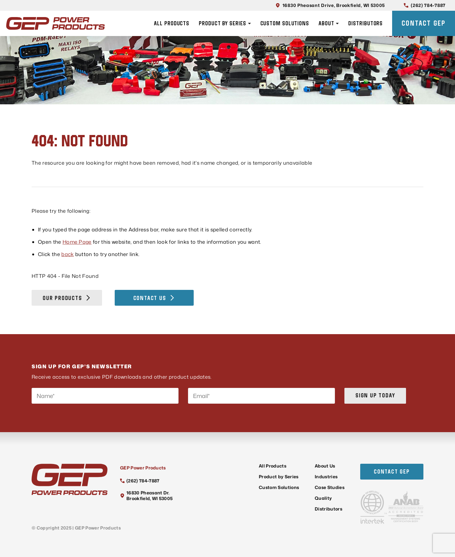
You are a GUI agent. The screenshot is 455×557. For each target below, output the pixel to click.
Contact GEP (424, 23)
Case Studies (329, 487)
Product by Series (225, 23)
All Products (171, 23)
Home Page (77, 241)
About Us (325, 466)
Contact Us (154, 298)
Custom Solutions (284, 23)
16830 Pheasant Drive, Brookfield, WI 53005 (330, 5)
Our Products (67, 298)
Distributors (365, 23)
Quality (323, 498)
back (67, 254)
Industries (326, 477)
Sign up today (375, 395)
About (328, 23)
